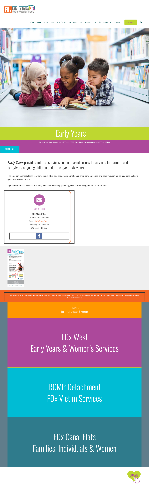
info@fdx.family (42, 222)
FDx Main (75, 308)
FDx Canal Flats (74, 437)
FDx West (74, 337)
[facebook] (39, 237)
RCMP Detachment (74, 387)
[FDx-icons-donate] (133, 471)
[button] (141, 22)
